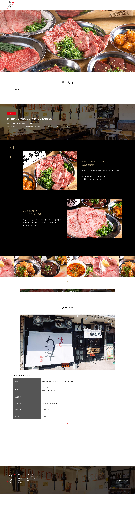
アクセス (121, 7)
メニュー (99, 7)
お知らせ (80, 7)
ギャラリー (110, 7)
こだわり (89, 7)
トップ (70, 7)
